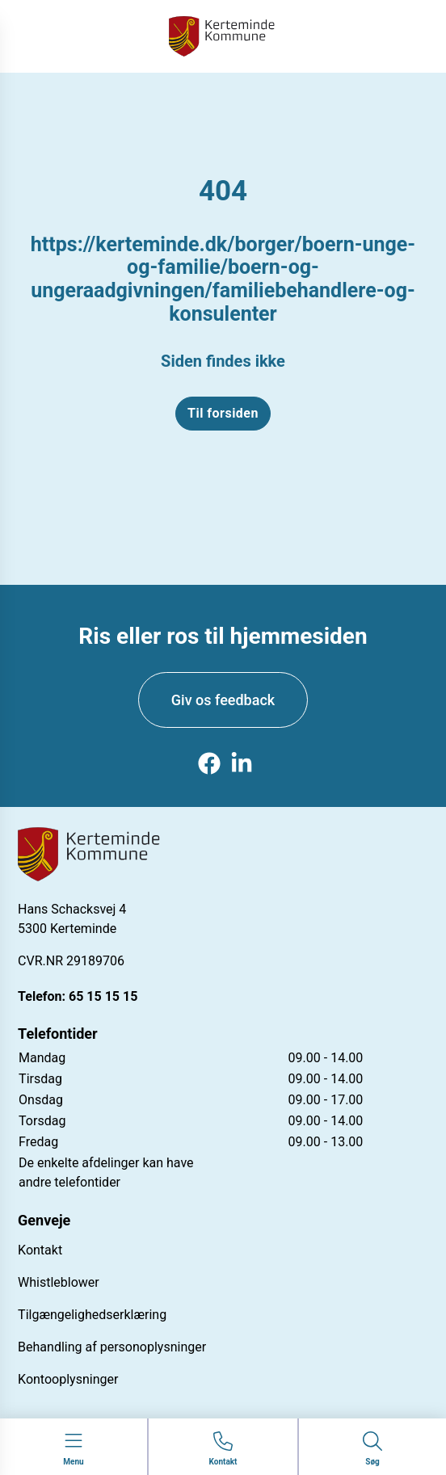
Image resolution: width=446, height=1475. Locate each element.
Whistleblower (58, 1282)
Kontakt (40, 1250)
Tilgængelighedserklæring (92, 1314)
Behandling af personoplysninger (112, 1347)
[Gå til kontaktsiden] (223, 1449)
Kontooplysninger (68, 1379)
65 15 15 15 (103, 996)
